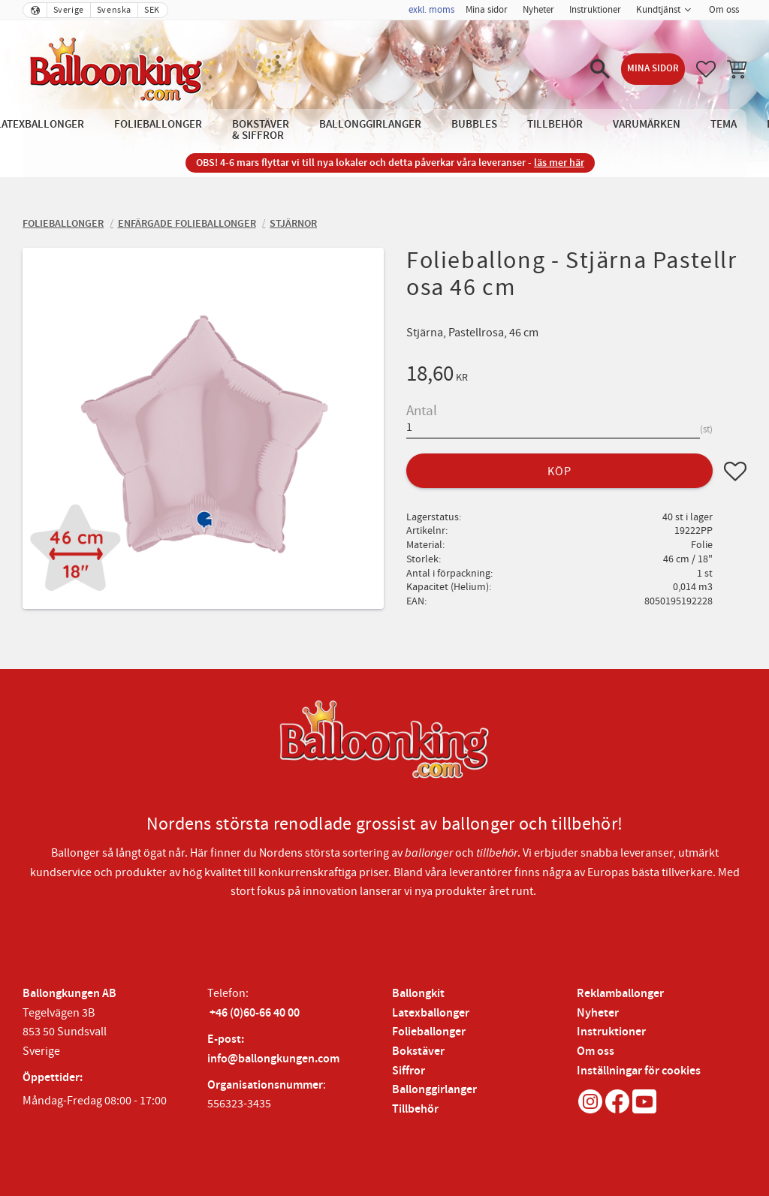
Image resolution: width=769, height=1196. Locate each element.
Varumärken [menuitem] (646, 124)
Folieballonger (429, 1032)
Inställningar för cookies (639, 1071)
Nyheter (598, 1013)
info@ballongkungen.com (273, 1059)
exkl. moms (431, 10)
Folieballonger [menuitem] (158, 124)
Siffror (408, 1071)
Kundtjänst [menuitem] (658, 10)
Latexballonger (430, 1013)
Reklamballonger (620, 994)
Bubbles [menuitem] (474, 124)
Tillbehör (415, 1109)
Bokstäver (418, 1051)
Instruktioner (611, 1032)
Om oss (595, 1051)
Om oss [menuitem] (724, 10)
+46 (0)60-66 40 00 (255, 1013)
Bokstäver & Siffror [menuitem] (260, 130)
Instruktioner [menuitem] (595, 10)
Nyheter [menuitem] (538, 10)
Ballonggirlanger (434, 1090)
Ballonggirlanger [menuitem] (370, 124)
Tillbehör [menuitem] (555, 124)
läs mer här (559, 162)
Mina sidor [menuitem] (487, 10)
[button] (600, 69)
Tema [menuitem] (723, 124)
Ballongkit (418, 994)
